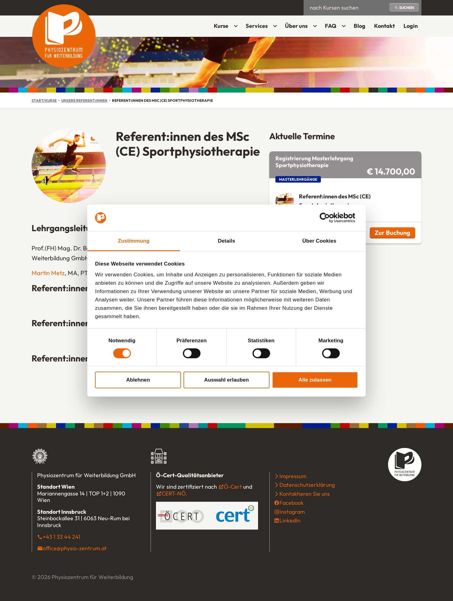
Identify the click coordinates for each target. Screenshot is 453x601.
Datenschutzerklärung (307, 485)
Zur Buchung (395, 233)
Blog (359, 25)
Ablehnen (138, 380)
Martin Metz (48, 273)
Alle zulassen (315, 380)
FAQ (330, 25)
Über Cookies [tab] (319, 241)
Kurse (221, 25)
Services (257, 25)
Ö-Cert (233, 486)
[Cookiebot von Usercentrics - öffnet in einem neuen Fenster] (331, 218)
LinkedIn (289, 520)
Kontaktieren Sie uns (304, 493)
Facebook (291, 502)
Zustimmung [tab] (133, 241)
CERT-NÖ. (174, 493)
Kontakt (384, 25)
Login (412, 28)
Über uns (296, 25)
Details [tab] (226, 241)
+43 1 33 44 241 (61, 536)
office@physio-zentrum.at (75, 548)
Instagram (292, 511)
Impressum (292, 476)
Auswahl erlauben (226, 380)
